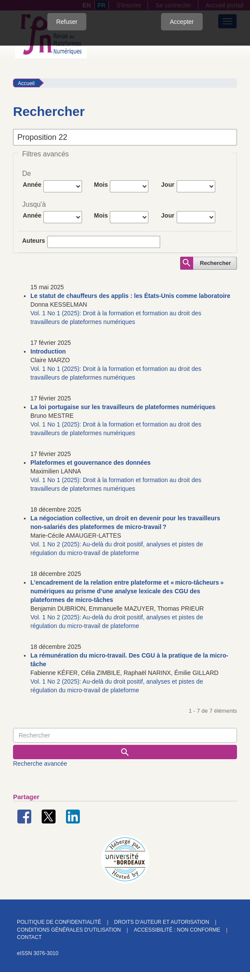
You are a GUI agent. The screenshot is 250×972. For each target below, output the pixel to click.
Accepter (182, 21)
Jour (167, 184)
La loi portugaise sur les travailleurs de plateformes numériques (122, 406)
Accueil (26, 83)
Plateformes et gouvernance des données (90, 462)
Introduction (48, 351)
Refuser (66, 21)
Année (32, 184)
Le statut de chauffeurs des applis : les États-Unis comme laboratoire (130, 295)
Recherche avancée (40, 763)
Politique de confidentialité (59, 922)
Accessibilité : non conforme (177, 930)
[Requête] (125, 735)
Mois (101, 184)
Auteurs (33, 240)
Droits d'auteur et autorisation (161, 922)
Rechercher (215, 263)
